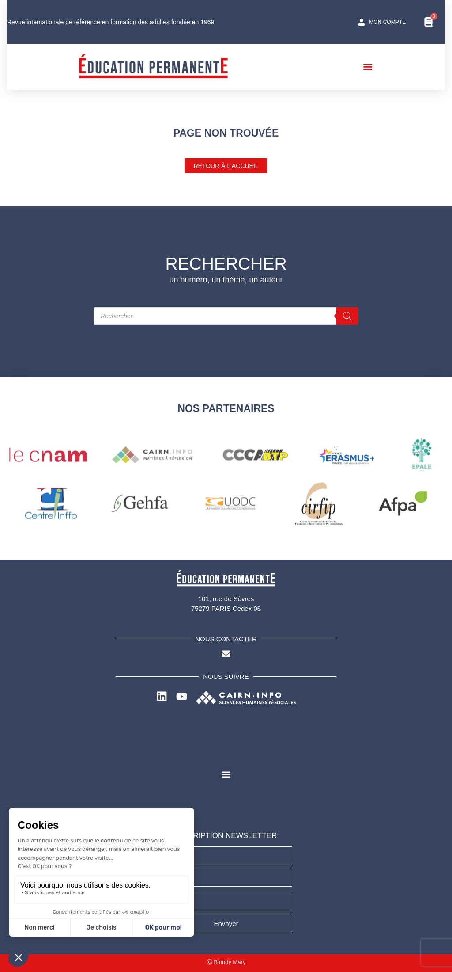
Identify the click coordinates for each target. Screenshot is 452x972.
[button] (371, 66)
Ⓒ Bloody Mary (226, 962)
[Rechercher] (347, 316)
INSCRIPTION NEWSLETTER (226, 835)
